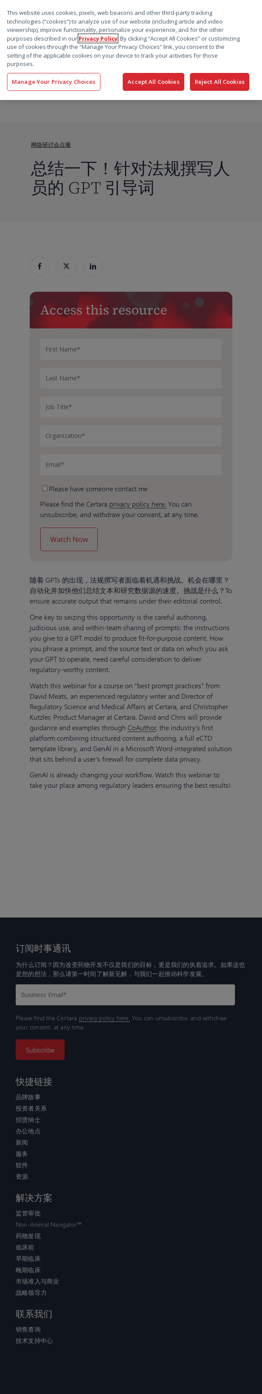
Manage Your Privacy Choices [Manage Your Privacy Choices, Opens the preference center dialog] (54, 82)
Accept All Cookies (153, 82)
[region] (131, 50)
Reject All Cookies (220, 82)
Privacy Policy (98, 38)
